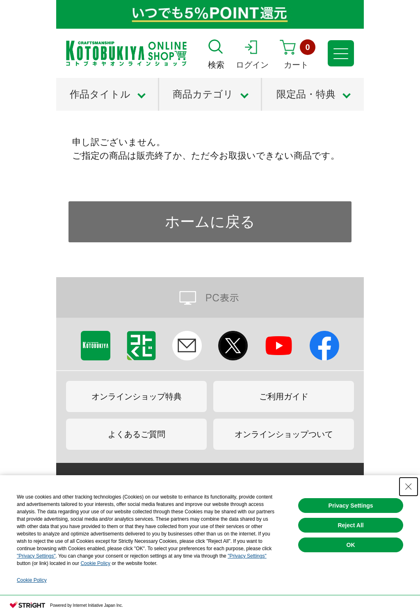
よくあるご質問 (136, 434)
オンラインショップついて (284, 434)
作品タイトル (100, 94)
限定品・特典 (306, 94)
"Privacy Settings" (36, 556)
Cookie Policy (95, 563)
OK (351, 545)
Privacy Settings (351, 505)
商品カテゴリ (203, 94)
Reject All (350, 525)
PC (210, 297)
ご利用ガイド (283, 396)
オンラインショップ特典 (136, 396)
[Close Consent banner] (408, 487)
